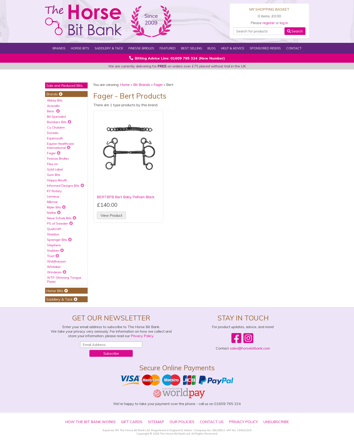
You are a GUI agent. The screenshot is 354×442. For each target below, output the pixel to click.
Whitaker (54, 267)
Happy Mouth (57, 180)
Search (295, 31)
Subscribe (111, 353)
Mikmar (52, 202)
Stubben (55, 251)
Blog (211, 48)
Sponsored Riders (265, 48)
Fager (54, 153)
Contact (294, 48)
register (269, 23)
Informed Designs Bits (65, 186)
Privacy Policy (142, 336)
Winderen (56, 272)
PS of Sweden (60, 223)
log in (284, 23)
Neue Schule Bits (61, 218)
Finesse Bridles (141, 48)
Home (125, 84)
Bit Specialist (56, 117)
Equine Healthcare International (60, 146)
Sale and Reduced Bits (64, 85)
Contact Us (212, 421)
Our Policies (182, 421)
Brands (59, 48)
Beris (53, 111)
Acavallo (53, 106)
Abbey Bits (55, 100)
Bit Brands (141, 84)
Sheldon (53, 234)
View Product (111, 215)
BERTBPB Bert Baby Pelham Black (125, 197)
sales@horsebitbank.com (250, 348)
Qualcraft (54, 229)
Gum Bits (53, 175)
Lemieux (53, 196)
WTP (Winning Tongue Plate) (64, 280)
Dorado (52, 133)
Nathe (54, 213)
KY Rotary (54, 191)
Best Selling (191, 48)
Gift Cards (131, 421)
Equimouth (55, 138)
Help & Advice (232, 48)
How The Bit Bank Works (90, 421)
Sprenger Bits (59, 240)
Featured (168, 48)
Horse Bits (80, 48)
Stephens (54, 245)
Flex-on (52, 164)
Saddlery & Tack (109, 48)
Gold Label (55, 169)
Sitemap (156, 421)
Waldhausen (56, 261)
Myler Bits (56, 207)
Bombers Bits (59, 122)
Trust (53, 256)
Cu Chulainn (56, 127)
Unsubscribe (276, 421)
